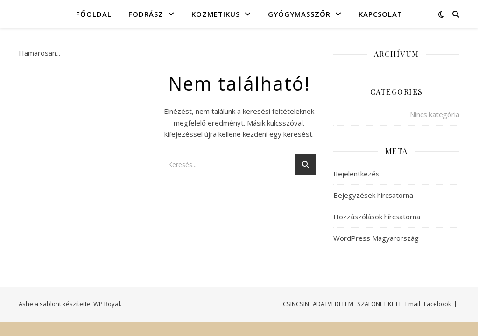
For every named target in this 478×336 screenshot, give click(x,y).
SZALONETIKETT (379, 304)
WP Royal (106, 304)
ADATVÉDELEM (333, 304)
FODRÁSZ (145, 14)
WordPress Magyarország (376, 238)
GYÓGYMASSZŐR (299, 14)
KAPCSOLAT (380, 14)
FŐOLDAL (94, 14)
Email (412, 304)
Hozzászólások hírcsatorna (376, 216)
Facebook (437, 304)
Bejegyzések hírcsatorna (373, 195)
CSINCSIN (296, 304)
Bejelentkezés (356, 173)
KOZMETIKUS (215, 14)
